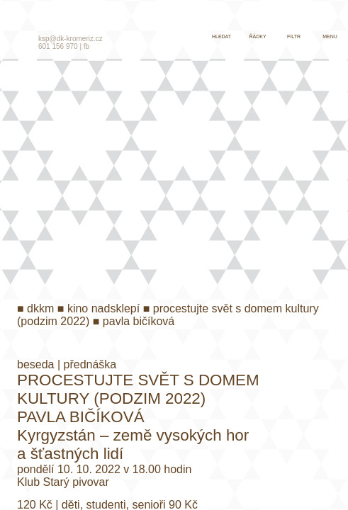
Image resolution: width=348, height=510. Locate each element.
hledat (221, 36)
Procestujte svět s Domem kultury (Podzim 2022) (138, 389)
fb (86, 46)
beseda (36, 364)
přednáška (90, 364)
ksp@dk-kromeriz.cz (70, 38)
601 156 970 (58, 46)
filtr (294, 36)
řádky (257, 36)
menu (329, 36)
